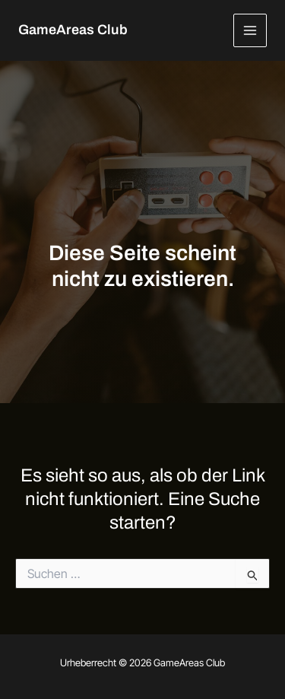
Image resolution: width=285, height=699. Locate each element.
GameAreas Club (73, 29)
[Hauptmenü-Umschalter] (250, 31)
